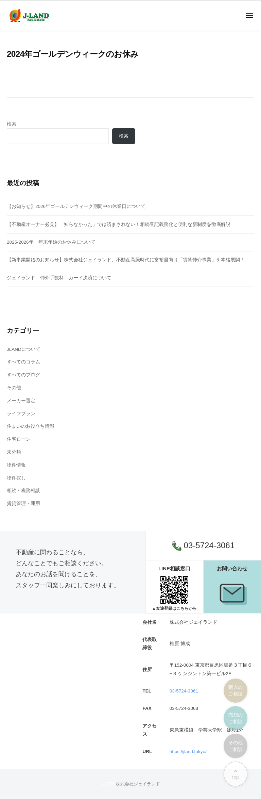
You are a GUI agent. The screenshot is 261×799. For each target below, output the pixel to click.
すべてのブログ (23, 374)
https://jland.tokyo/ (188, 751)
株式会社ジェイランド (138, 783)
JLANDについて (23, 349)
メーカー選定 (21, 400)
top (235, 774)
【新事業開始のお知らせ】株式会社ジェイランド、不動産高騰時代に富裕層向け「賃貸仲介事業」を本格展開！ (126, 259)
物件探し (16, 477)
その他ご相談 (235, 746)
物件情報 (16, 465)
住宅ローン (19, 439)
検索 (11, 124)
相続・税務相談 (23, 490)
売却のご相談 (235, 718)
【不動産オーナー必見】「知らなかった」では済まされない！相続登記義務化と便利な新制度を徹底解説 (118, 224)
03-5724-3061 (203, 546)
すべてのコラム (23, 361)
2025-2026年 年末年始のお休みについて (51, 242)
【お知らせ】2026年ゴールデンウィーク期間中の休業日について (76, 206)
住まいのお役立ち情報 (30, 426)
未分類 (14, 452)
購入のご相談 (235, 690)
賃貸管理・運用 (23, 503)
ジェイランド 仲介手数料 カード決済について (59, 277)
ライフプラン (21, 413)
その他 (14, 387)
